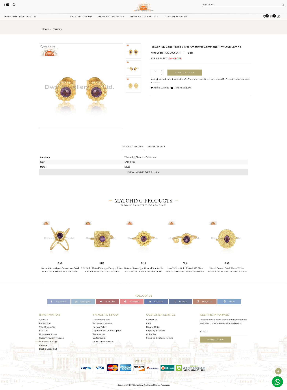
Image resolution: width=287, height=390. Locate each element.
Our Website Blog (48, 341)
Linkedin (156, 301)
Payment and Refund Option (107, 330)
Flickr (229, 301)
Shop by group (81, 18)
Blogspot (204, 301)
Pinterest (131, 301)
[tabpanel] (60, 245)
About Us (43, 319)
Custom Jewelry (176, 18)
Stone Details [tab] (156, 146)
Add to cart (185, 72)
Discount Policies (101, 319)
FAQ (148, 323)
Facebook (59, 301)
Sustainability (99, 338)
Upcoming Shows (48, 334)
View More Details (143, 172)
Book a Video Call (48, 349)
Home (45, 29)
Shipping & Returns (155, 330)
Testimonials (99, 334)
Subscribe (215, 339)
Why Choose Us (47, 327)
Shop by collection (144, 18)
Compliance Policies (103, 341)
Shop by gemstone (111, 18)
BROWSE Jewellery (18, 18)
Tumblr (180, 301)
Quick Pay (151, 334)
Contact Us (151, 319)
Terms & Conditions (102, 323)
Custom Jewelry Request (51, 338)
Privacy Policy (100, 327)
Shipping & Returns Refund (159, 338)
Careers (43, 345)
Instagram (83, 301)
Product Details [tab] (133, 146)
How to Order (153, 327)
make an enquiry (181, 87)
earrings (57, 29)
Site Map (43, 330)
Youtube (107, 301)
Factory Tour (45, 323)
